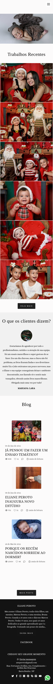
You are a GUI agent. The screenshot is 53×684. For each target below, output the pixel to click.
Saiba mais (26, 633)
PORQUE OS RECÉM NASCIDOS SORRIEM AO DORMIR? (25, 552)
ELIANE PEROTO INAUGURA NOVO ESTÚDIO (19, 501)
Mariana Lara (26, 388)
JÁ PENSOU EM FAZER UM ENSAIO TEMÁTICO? (26, 452)
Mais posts (27, 593)
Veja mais (26, 306)
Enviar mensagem (28, 659)
